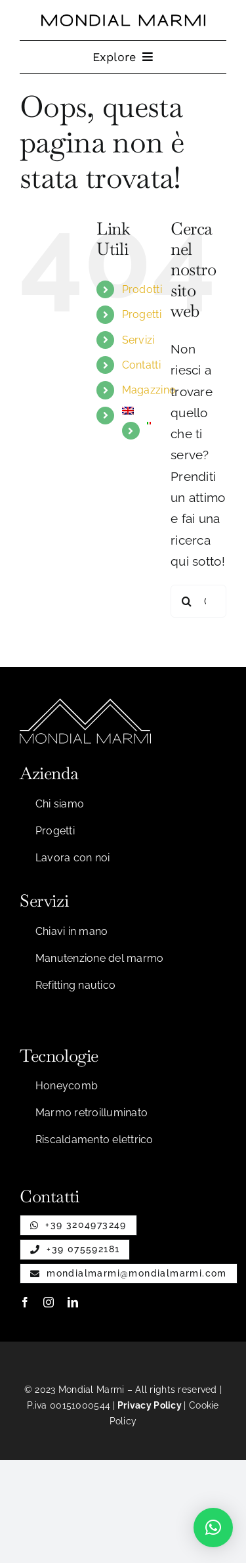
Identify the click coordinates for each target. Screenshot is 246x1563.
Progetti (141, 314)
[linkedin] (73, 1302)
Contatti (141, 365)
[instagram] (48, 1302)
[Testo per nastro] (123, 20)
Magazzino (149, 390)
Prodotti (142, 289)
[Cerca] (187, 601)
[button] (213, 1527)
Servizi (138, 340)
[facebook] (25, 1302)
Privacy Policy (149, 1405)
